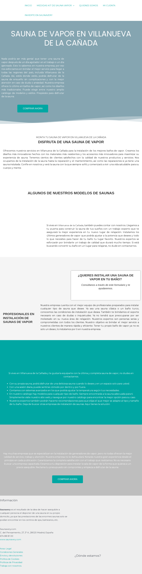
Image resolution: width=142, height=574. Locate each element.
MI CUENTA (106, 5)
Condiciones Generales (12, 552)
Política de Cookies (10, 559)
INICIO (27, 5)
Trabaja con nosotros (11, 565)
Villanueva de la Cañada (71, 225)
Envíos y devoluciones (11, 555)
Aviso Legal (6, 548)
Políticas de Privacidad (11, 562)
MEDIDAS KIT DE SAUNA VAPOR (54, 5)
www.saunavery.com (10, 539)
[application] (72, 5)
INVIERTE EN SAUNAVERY (38, 15)
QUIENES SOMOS (86, 5)
